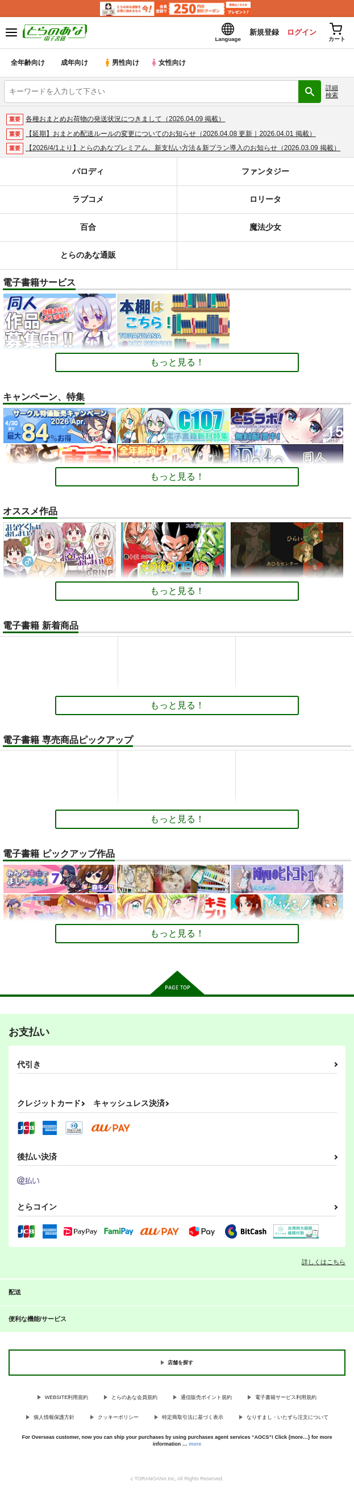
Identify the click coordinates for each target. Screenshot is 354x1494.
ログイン (298, 33)
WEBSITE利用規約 (67, 1400)
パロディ (88, 174)
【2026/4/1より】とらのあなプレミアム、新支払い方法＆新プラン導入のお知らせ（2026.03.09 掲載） (183, 151)
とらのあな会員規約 (134, 1400)
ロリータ (265, 202)
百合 (88, 229)
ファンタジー (265, 174)
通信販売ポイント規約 (206, 1400)
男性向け (122, 65)
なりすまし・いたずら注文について (287, 1419)
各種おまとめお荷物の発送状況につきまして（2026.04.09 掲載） (125, 121)
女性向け (171, 65)
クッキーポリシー (118, 1419)
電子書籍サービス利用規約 (285, 1400)
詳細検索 (332, 93)
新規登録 (259, 33)
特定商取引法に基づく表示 (192, 1419)
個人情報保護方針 (54, 1419)
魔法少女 (265, 229)
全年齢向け (28, 65)
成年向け (75, 65)
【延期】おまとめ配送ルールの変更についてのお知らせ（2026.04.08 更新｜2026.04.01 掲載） (171, 136)
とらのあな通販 (88, 257)
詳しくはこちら (323, 1264)
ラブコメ (88, 202)
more (195, 1446)
